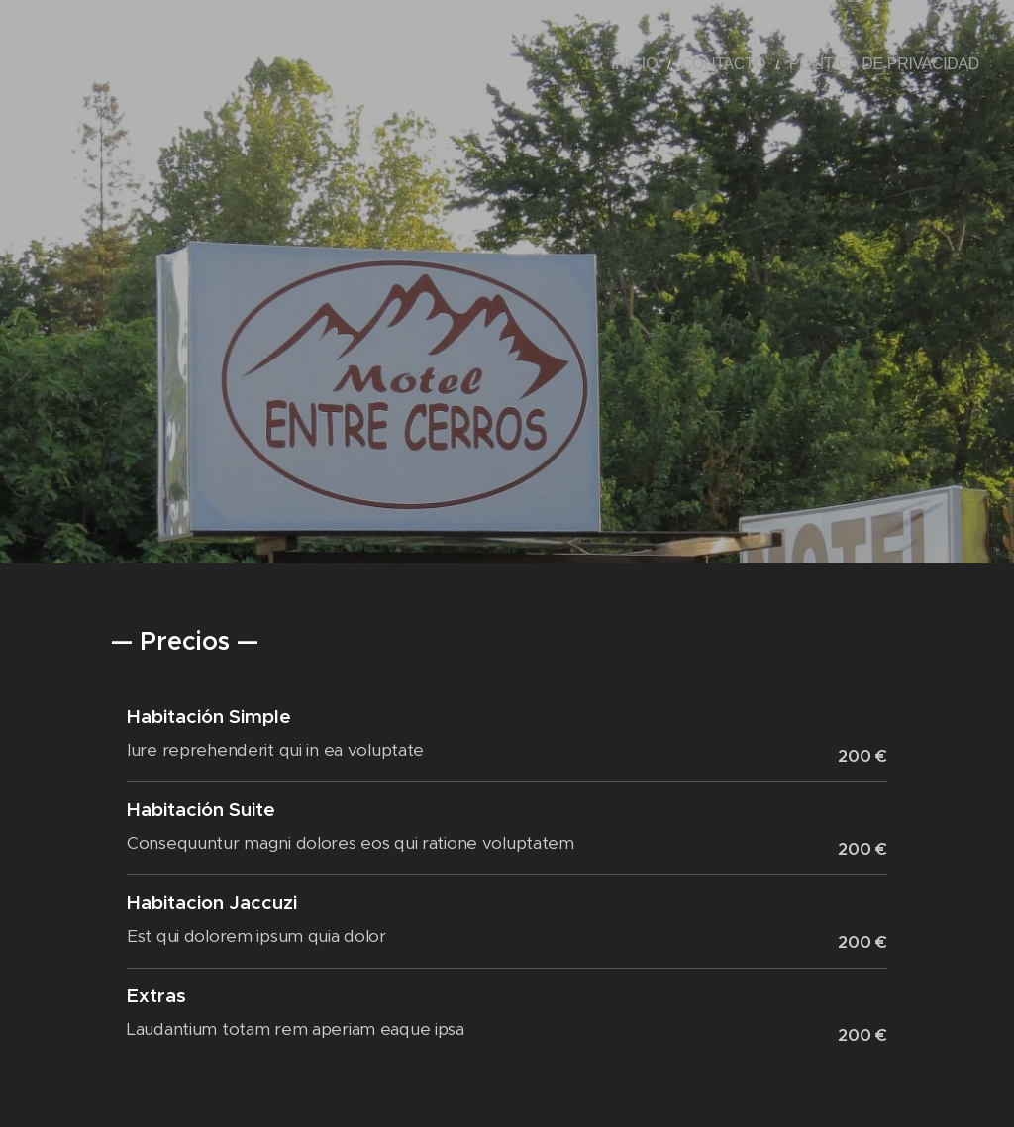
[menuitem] (682, 64)
